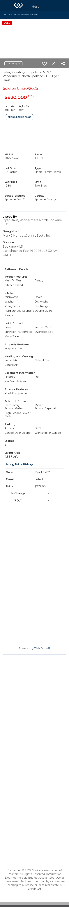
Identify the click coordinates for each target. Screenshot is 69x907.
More (35, 6)
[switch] (44, 63)
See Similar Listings (19, 117)
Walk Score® (42, 648)
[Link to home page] (18, 5)
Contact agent (13, 63)
